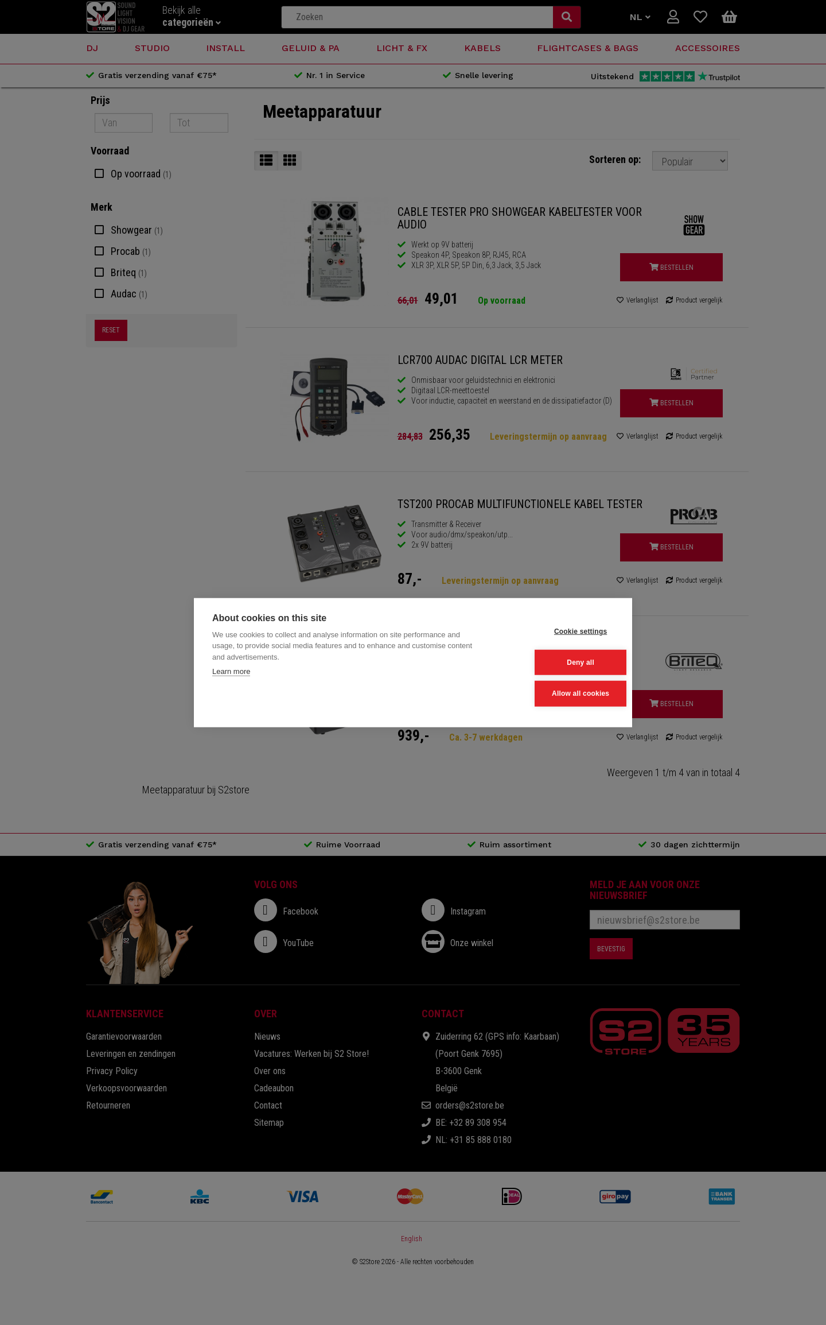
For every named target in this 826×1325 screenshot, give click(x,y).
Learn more (231, 672)
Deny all (557, 662)
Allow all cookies (557, 693)
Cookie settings (557, 632)
